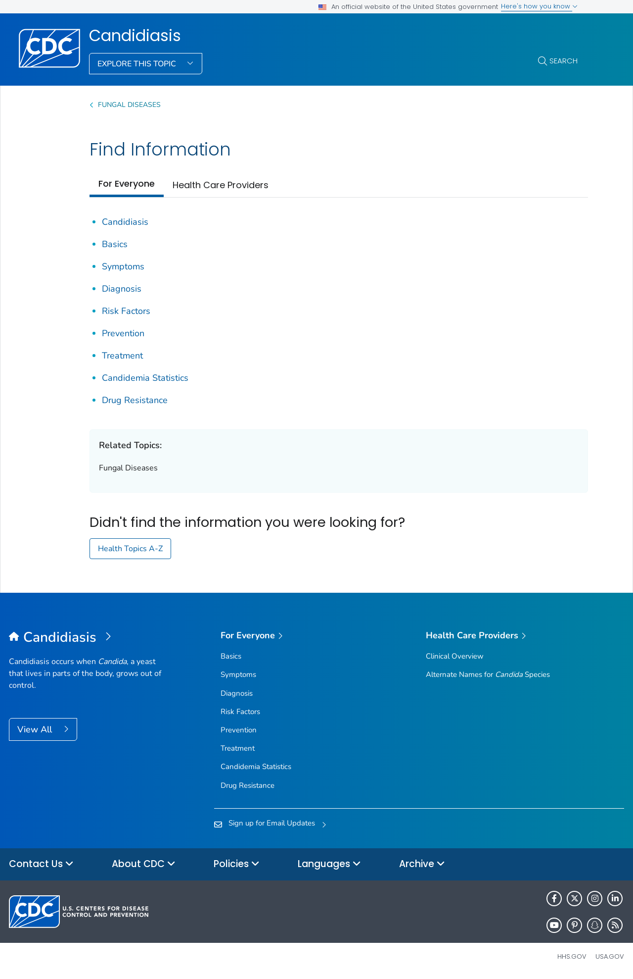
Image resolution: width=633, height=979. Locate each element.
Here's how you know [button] (539, 6)
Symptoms (123, 266)
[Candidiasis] (86, 637)
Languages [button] (329, 864)
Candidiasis (135, 36)
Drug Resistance (135, 400)
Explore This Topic (137, 63)
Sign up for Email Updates (271, 823)
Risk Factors (126, 311)
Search (563, 60)
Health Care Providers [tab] (221, 185)
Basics (115, 244)
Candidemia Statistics (145, 378)
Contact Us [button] (41, 864)
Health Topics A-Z (130, 548)
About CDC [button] (144, 864)
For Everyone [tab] (126, 183)
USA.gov (609, 956)
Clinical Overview (455, 656)
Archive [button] (422, 864)
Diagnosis (121, 289)
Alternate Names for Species (488, 674)
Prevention (123, 333)
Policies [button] (237, 864)
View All (35, 729)
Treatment (122, 355)
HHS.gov (572, 956)
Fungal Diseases (129, 104)
